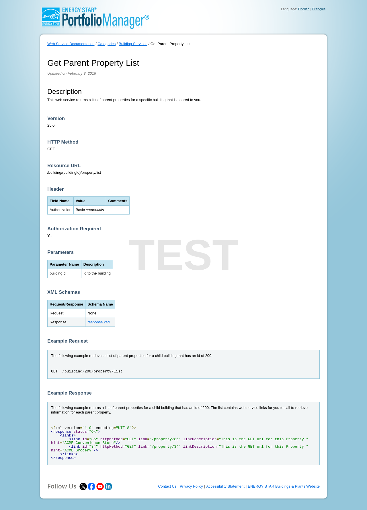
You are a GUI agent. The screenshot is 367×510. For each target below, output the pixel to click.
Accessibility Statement (225, 486)
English (303, 9)
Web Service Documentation (71, 44)
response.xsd (98, 322)
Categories (106, 44)
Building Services (133, 44)
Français (318, 9)
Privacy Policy (191, 486)
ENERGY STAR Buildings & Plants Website (284, 486)
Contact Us (167, 486)
